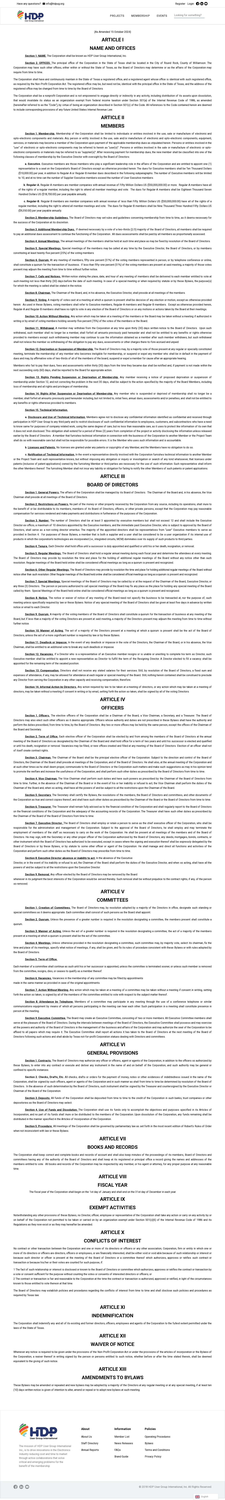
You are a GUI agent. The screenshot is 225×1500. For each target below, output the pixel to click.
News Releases (123, 1443)
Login (190, 3)
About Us (86, 1436)
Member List (121, 1436)
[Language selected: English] (205, 1497)
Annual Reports (90, 1450)
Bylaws (149, 1443)
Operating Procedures (157, 1436)
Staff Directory (89, 1443)
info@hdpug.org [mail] (55, 3)
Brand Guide (121, 1456)
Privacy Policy (153, 1456)
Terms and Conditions (157, 1450)
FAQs (117, 1450)
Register (180, 3)
